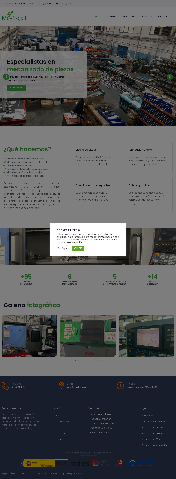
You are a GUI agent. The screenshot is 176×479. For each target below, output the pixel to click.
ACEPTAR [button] (77, 248)
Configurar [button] (63, 248)
